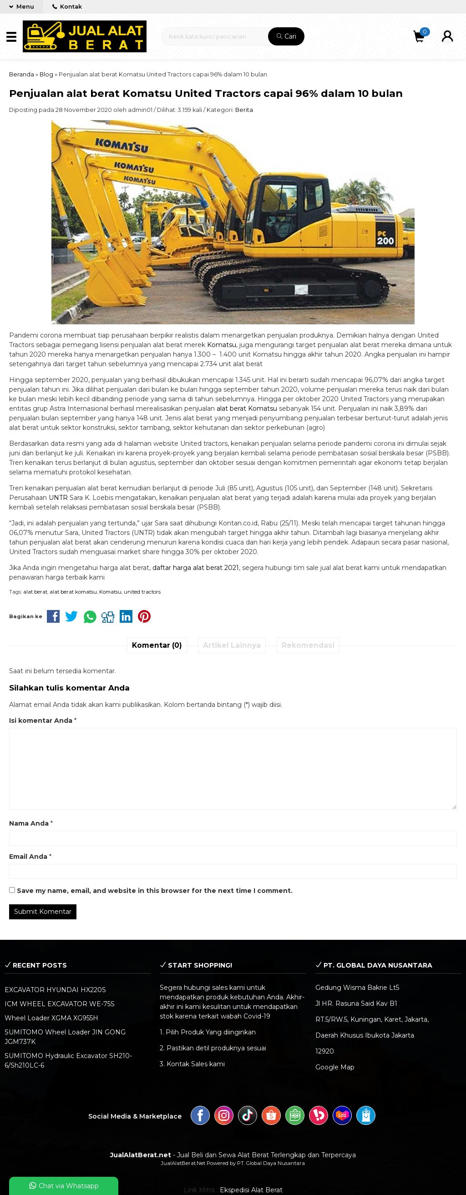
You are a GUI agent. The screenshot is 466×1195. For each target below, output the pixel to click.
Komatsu (221, 345)
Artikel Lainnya (232, 645)
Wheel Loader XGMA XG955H (51, 1018)
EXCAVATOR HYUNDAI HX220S (55, 990)
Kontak (67, 6)
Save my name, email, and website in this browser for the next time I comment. (155, 891)
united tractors (142, 592)
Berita (244, 109)
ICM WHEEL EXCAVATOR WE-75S (60, 1004)
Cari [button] (286, 36)
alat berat (35, 592)
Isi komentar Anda (40, 720)
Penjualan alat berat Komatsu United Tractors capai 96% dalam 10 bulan (206, 93)
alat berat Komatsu (247, 408)
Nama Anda (29, 823)
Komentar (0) (157, 645)
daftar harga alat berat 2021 (195, 568)
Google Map (335, 1067)
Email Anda (28, 856)
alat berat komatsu (73, 592)
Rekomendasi (308, 645)
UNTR (58, 498)
